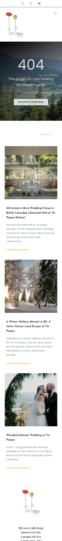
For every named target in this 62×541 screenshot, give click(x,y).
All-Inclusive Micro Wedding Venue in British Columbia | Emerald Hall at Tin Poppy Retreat (30, 212)
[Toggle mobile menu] (55, 13)
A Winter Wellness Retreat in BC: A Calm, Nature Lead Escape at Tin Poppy (28, 326)
